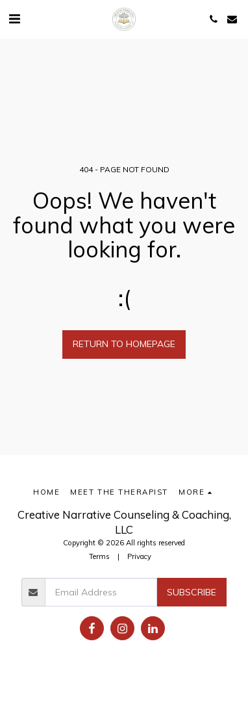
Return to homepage (124, 344)
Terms (99, 556)
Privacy (139, 556)
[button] (14, 18)
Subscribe (191, 592)
